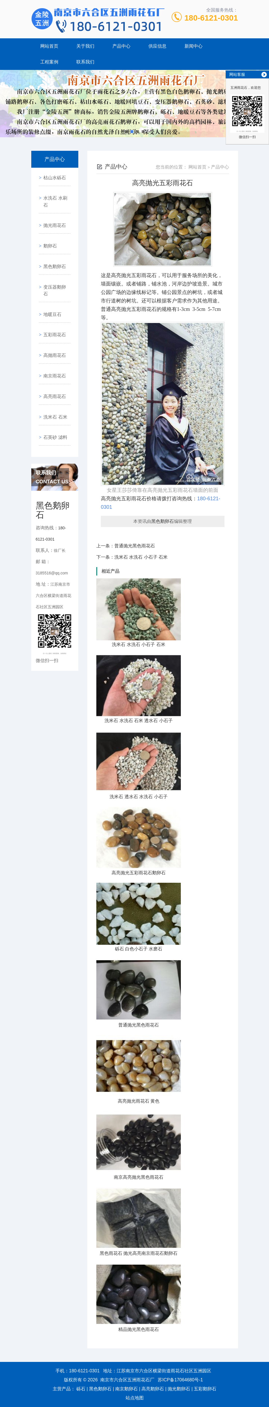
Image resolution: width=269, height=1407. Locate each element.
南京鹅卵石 (126, 1388)
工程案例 (49, 61)
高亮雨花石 (52, 336)
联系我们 (85, 61)
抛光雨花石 (52, 207)
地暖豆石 (50, 271)
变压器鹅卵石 (54, 255)
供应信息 (157, 46)
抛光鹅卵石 (179, 1388)
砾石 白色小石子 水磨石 (139, 948)
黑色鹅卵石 (52, 239)
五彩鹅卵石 (205, 1388)
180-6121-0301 (211, 18)
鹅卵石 (48, 223)
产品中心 (121, 46)
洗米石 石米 (53, 352)
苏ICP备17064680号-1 (180, 1379)
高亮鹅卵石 (152, 1388)
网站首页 (49, 46)
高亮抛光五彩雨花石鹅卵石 (139, 872)
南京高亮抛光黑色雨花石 (138, 1177)
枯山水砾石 (52, 175)
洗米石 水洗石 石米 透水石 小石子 (139, 720)
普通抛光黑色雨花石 (134, 545)
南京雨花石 (52, 320)
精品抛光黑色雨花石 (138, 1329)
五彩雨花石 (52, 288)
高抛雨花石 (52, 304)
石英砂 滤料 (53, 368)
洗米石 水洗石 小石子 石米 (141, 557)
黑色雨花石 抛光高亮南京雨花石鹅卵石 (138, 1253)
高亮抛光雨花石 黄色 (138, 1101)
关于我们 (85, 46)
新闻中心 (193, 46)
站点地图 (135, 1397)
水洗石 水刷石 (55, 191)
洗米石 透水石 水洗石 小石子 (138, 796)
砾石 (80, 1388)
